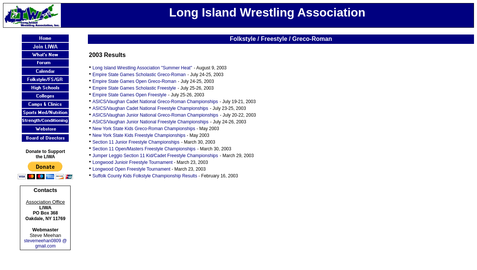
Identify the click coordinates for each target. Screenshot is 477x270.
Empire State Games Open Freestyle (129, 95)
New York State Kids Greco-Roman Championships (143, 128)
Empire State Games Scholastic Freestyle (134, 88)
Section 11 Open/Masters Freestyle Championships (143, 149)
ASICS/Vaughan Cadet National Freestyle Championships (150, 108)
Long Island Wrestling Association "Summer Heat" (142, 67)
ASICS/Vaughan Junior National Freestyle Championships (150, 121)
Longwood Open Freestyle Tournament (131, 169)
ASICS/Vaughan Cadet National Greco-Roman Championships (155, 101)
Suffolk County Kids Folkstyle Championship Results (144, 175)
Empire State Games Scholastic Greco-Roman (139, 74)
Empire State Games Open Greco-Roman (134, 81)
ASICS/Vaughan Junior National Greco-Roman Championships (155, 115)
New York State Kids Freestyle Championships (138, 135)
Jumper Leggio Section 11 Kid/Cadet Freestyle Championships (155, 155)
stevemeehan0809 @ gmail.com (45, 243)
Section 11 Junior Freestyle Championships (135, 142)
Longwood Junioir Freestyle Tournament (132, 162)
